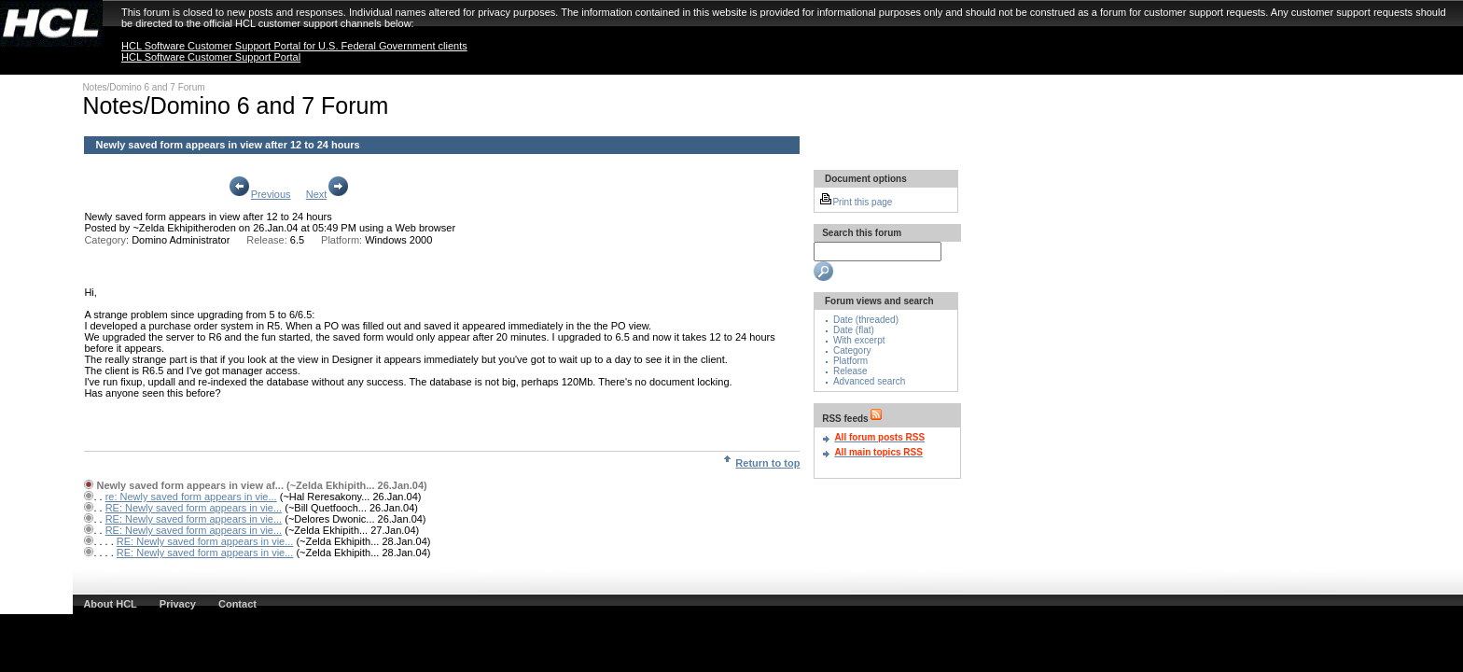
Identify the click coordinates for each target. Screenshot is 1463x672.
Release (850, 371)
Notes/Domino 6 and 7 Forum (143, 87)
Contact (237, 603)
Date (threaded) (866, 320)
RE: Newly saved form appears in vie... (194, 507)
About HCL (109, 603)
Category (852, 350)
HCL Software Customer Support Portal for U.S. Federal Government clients (294, 45)
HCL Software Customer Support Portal (210, 57)
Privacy (178, 603)
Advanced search (869, 381)
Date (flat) (853, 330)
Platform (850, 361)
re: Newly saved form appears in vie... (191, 496)
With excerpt (859, 340)
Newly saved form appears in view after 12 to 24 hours (207, 216)
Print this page (855, 202)
